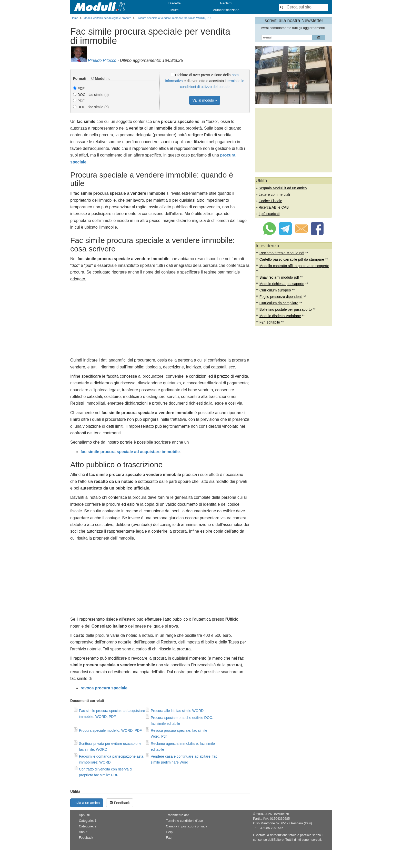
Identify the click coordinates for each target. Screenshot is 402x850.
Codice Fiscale (270, 201)
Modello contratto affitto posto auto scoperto (294, 266)
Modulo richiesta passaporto (281, 284)
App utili (85, 815)
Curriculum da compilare (278, 303)
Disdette (174, 3)
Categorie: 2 (88, 826)
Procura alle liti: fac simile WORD (177, 711)
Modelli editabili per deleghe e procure (107, 17)
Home (74, 17)
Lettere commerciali (274, 194)
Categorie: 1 (88, 821)
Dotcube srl (281, 814)
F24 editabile (269, 322)
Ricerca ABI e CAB (274, 207)
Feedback (119, 802)
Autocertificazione (226, 10)
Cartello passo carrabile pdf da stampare (291, 259)
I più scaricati (269, 214)
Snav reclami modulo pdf (279, 277)
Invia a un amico (87, 803)
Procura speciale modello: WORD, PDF (110, 730)
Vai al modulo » (205, 100)
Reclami (226, 3)
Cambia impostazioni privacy (186, 826)
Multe (174, 10)
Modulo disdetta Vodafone (280, 316)
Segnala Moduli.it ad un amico (283, 188)
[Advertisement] (160, 321)
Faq (169, 837)
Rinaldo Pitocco (102, 60)
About (83, 832)
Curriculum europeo (275, 290)
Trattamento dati (177, 815)
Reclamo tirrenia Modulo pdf (281, 253)
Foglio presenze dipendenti (281, 297)
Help (169, 832)
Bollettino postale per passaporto (285, 309)
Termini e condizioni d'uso (184, 821)
